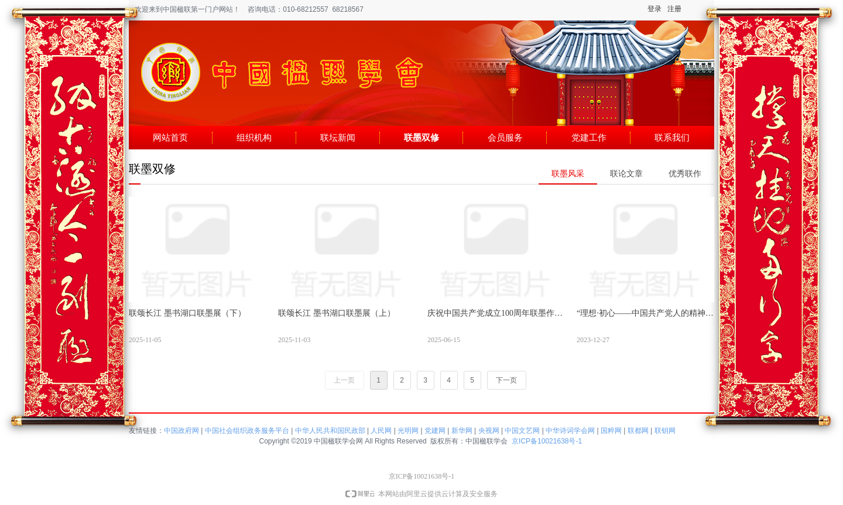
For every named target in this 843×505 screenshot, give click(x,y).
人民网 (381, 430)
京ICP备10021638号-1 (547, 441)
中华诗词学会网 (570, 430)
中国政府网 (181, 430)
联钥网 (665, 430)
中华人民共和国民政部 (330, 430)
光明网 (408, 430)
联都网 (638, 430)
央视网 (488, 430)
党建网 (435, 430)
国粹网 (611, 430)
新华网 (461, 430)
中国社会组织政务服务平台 (247, 430)
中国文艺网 (522, 430)
